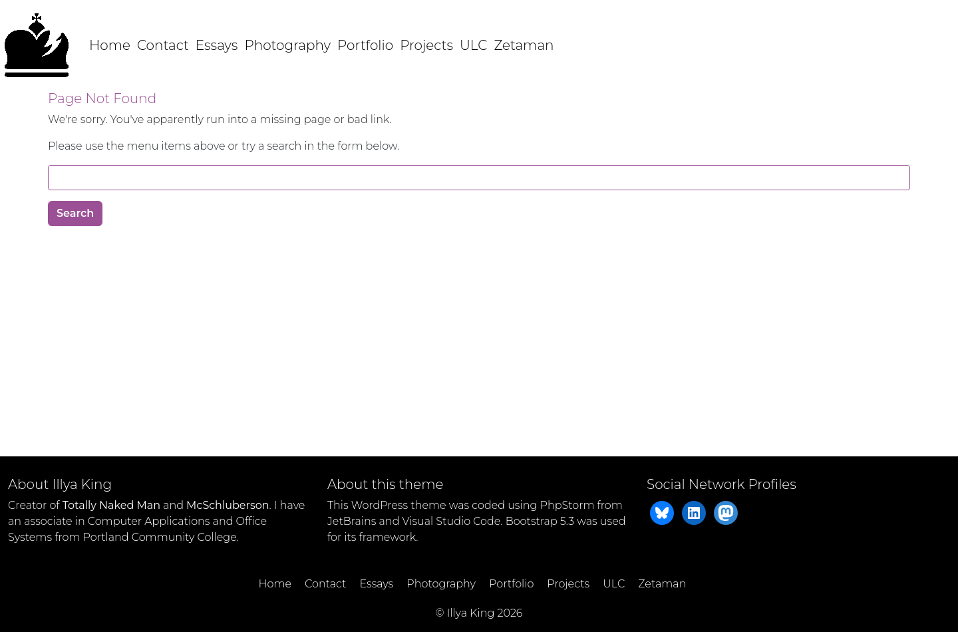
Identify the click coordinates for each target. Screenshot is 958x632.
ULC (473, 45)
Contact (163, 45)
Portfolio (365, 45)
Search (75, 213)
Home (109, 45)
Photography (287, 45)
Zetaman (524, 45)
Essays (217, 45)
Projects (426, 45)
